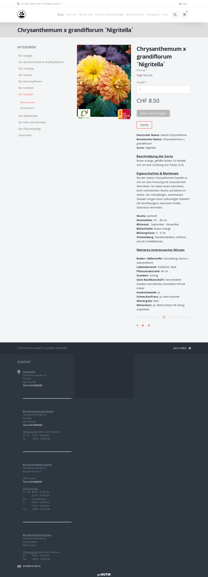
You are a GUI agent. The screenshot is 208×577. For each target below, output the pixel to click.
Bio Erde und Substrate (32, 122)
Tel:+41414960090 (32, 385)
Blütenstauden (27, 102)
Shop (60, 14)
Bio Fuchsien (26, 88)
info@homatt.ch (52, 3)
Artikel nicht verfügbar (153, 113)
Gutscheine (25, 135)
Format (142, 70)
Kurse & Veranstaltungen (109, 14)
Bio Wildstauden (28, 116)
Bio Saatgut (25, 55)
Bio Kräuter (25, 75)
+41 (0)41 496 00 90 (30, 3)
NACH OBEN (182, 348)
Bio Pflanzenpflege (29, 128)
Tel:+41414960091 (32, 481)
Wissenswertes (135, 14)
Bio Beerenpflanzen (30, 81)
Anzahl (141, 82)
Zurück (144, 125)
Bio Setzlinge (26, 68)
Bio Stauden (25, 94)
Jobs (165, 14)
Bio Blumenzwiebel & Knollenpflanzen (41, 62)
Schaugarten (153, 14)
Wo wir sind (86, 14)
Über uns (71, 14)
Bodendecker (27, 108)
